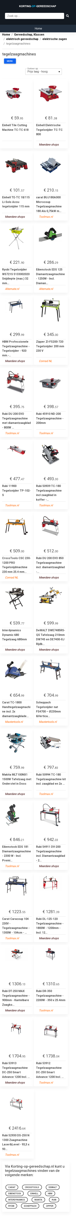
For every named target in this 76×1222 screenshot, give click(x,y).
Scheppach (30, 1206)
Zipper (49, 1206)
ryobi (11, 1206)
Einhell (34, 1193)
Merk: (10, 61)
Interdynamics (16, 1200)
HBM (50, 1193)
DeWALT (53, 1187)
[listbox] (43, 71)
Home (38, 28)
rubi (54, 1200)
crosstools (32, 1187)
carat (11, 1187)
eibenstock (14, 1193)
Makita (38, 1200)
